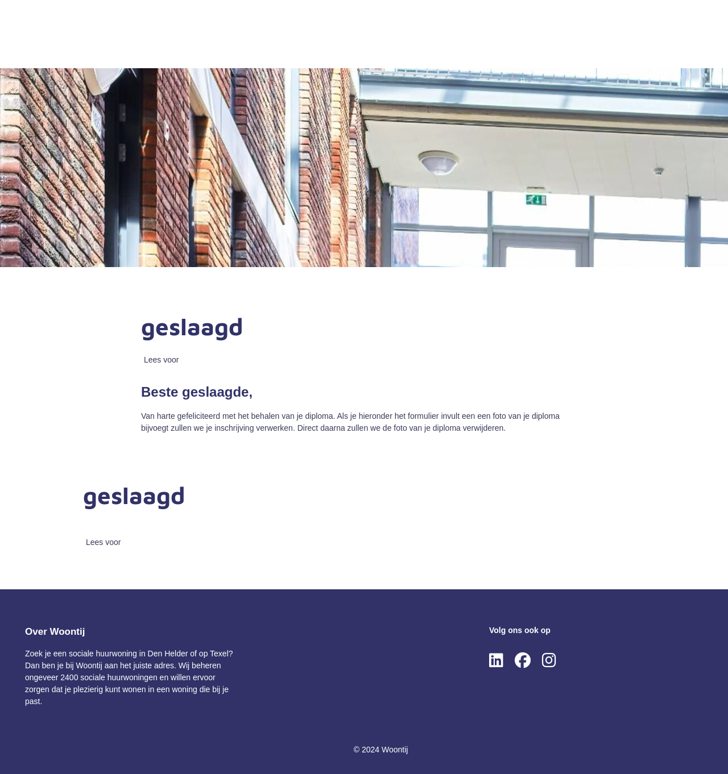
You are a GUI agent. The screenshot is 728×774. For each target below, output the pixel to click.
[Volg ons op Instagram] (549, 660)
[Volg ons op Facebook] (523, 660)
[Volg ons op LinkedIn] (496, 660)
